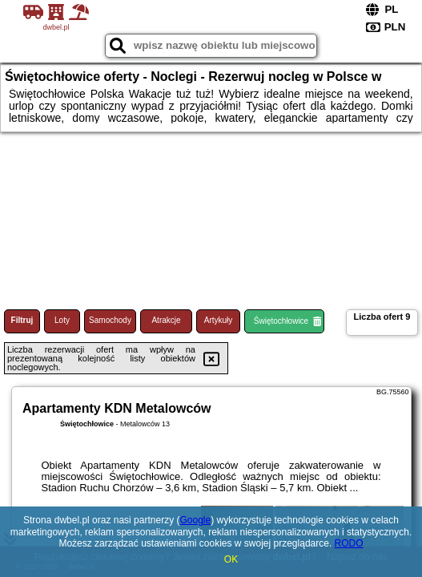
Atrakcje (165, 320)
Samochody (110, 320)
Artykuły (218, 320)
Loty (62, 320)
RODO (349, 543)
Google (195, 520)
